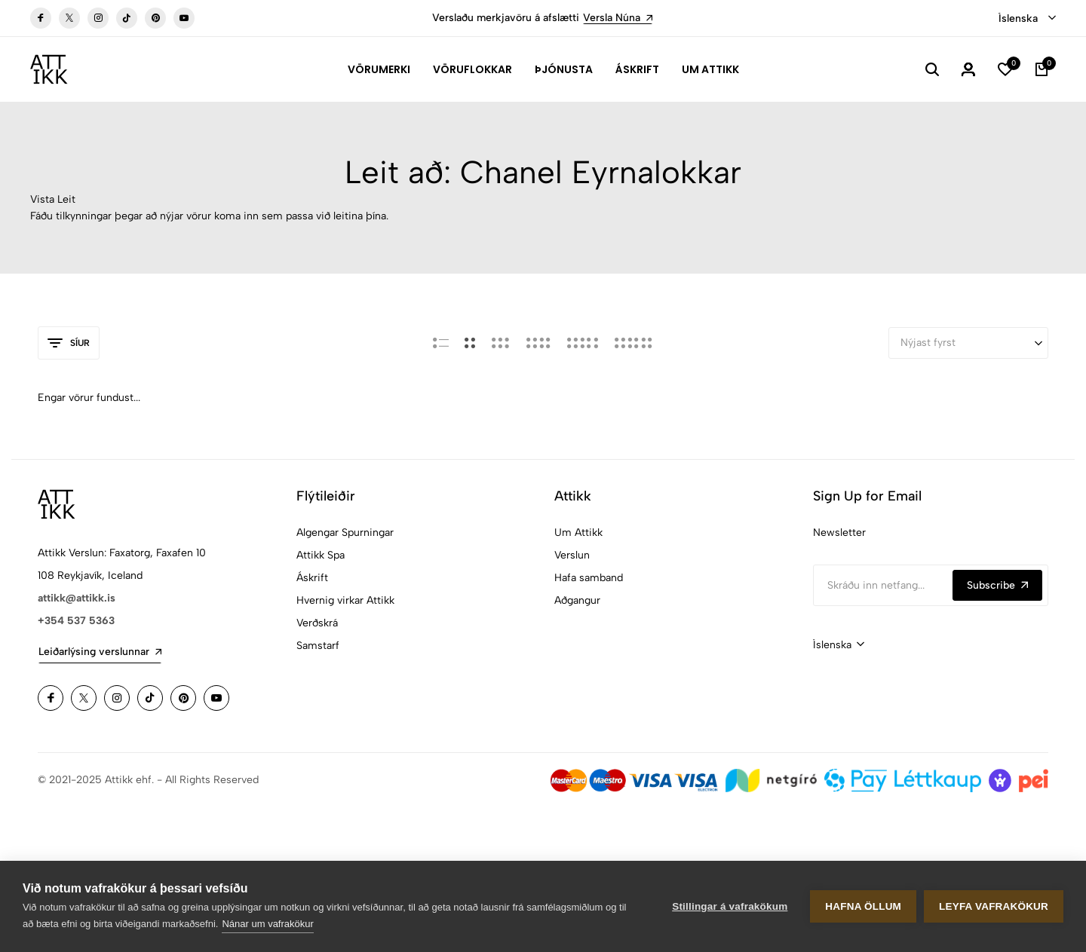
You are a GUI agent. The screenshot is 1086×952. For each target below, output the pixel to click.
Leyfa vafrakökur (993, 906)
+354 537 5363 (76, 620)
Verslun (572, 555)
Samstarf (317, 645)
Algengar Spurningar (345, 532)
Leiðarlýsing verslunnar (99, 651)
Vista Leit (52, 199)
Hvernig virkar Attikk (345, 600)
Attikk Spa (320, 555)
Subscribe (997, 585)
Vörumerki (379, 69)
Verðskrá (317, 623)
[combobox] (1027, 19)
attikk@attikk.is (76, 598)
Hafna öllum (863, 906)
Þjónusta (564, 69)
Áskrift (637, 69)
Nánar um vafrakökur (267, 923)
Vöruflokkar (472, 69)
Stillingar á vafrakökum (729, 906)
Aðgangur (577, 600)
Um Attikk (710, 69)
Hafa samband (588, 577)
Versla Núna (617, 17)
